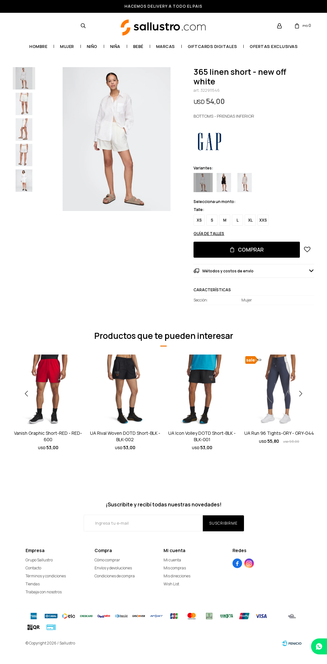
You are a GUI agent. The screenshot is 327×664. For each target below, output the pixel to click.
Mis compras (175, 568)
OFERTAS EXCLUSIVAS (274, 46)
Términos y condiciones (46, 576)
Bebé (138, 46)
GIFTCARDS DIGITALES (212, 46)
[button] (303, 406)
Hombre (38, 46)
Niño (92, 46)
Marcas (165, 46)
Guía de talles (209, 233)
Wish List (171, 584)
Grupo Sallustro (39, 560)
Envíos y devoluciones (113, 568)
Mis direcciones (177, 576)
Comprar (251, 249)
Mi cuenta (172, 560)
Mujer (67, 46)
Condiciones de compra (115, 576)
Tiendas (33, 584)
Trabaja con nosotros (44, 592)
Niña (115, 46)
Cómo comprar (107, 560)
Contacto (33, 568)
